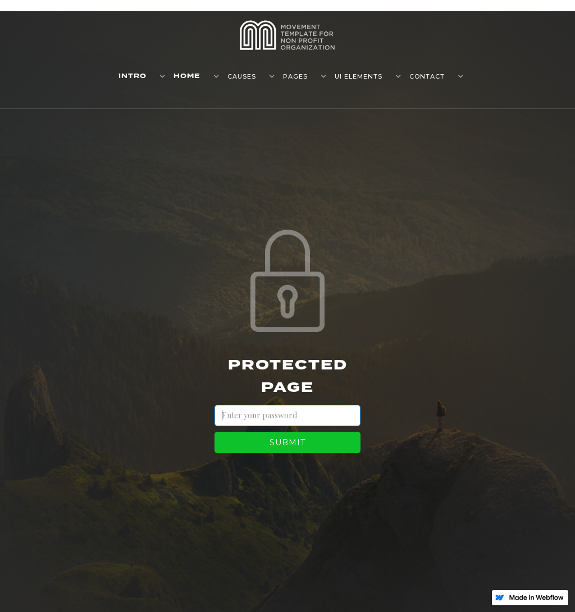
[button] (138, 76)
